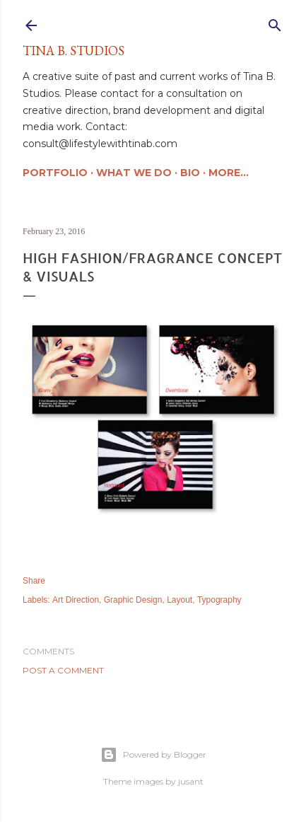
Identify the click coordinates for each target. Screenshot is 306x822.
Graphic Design (133, 600)
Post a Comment (63, 670)
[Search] (274, 22)
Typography (219, 600)
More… (228, 172)
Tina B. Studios (73, 50)
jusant (191, 781)
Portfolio (55, 172)
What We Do (134, 172)
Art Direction (75, 600)
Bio (190, 172)
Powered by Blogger (153, 754)
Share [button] (34, 581)
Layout (179, 600)
